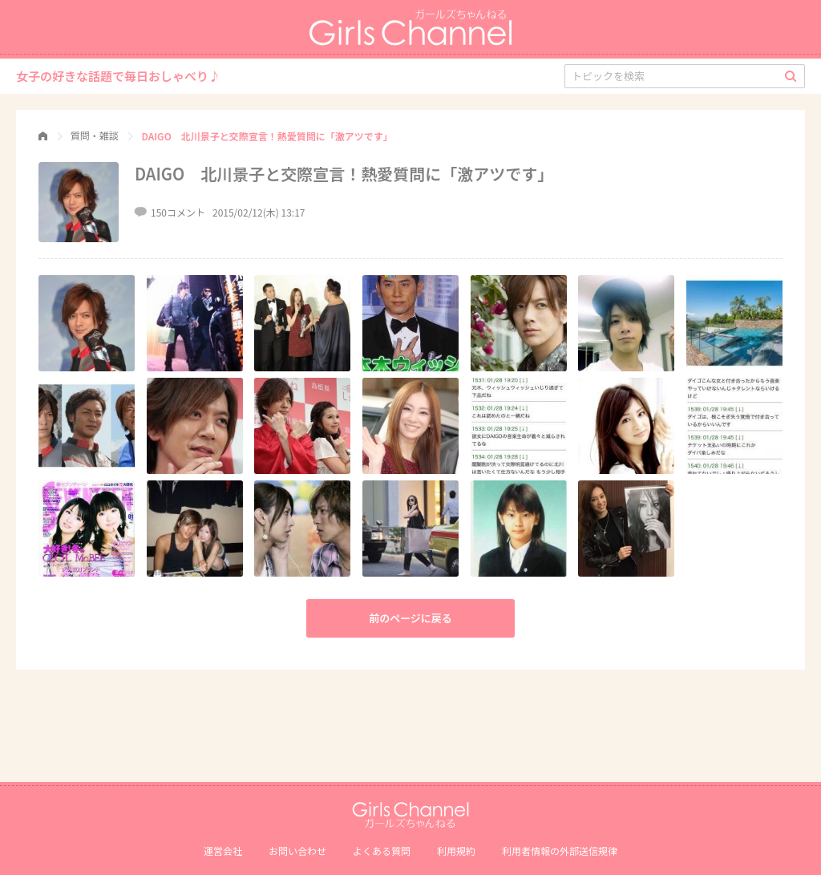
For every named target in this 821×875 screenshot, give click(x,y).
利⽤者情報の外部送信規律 (559, 850)
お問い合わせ (297, 850)
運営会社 (223, 850)
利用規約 (456, 850)
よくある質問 (381, 850)
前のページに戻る (410, 618)
